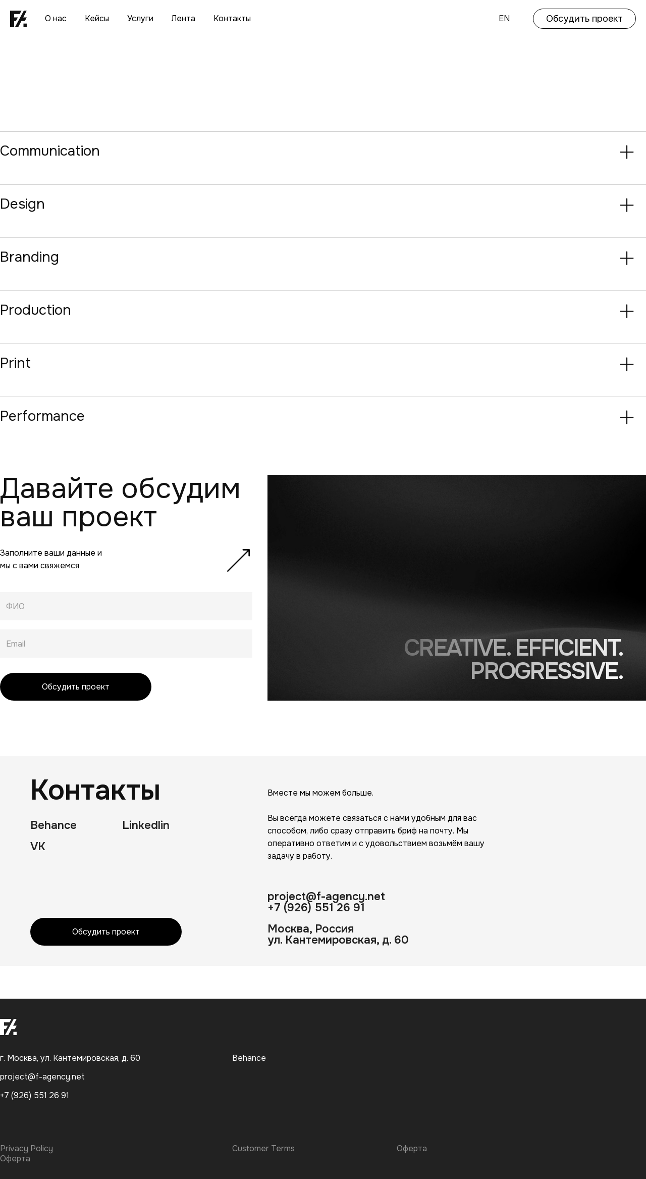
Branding (29, 257)
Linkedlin (146, 825)
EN (504, 18)
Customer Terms (263, 1149)
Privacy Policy (26, 1149)
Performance (42, 416)
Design (22, 204)
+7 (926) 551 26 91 (316, 907)
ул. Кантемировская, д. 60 (338, 940)
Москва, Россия (310, 929)
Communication (50, 151)
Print (15, 363)
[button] (323, 152)
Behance (53, 825)
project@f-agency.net (326, 896)
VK (37, 846)
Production (35, 310)
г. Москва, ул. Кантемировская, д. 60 (70, 1058)
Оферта (412, 1149)
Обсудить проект (584, 18)
